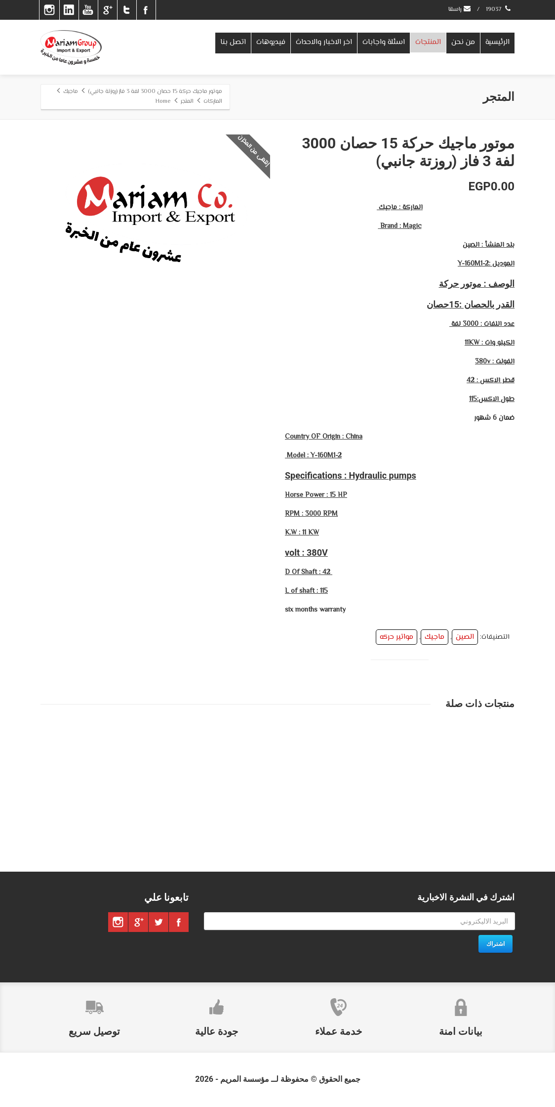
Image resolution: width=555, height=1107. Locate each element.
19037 (499, 9)
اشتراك (495, 943)
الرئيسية (497, 42)
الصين (465, 637)
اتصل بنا (233, 42)
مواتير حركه (396, 637)
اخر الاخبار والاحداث (324, 42)
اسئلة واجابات (383, 42)
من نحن (463, 42)
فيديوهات (270, 42)
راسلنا (460, 9)
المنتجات (428, 42)
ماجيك (434, 637)
